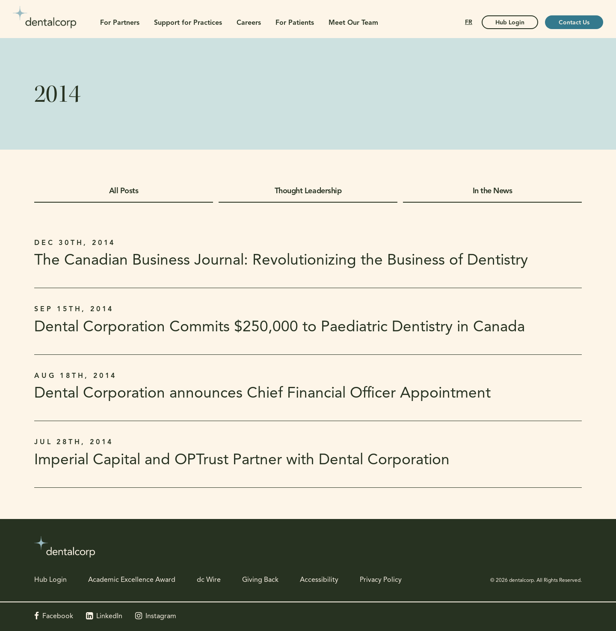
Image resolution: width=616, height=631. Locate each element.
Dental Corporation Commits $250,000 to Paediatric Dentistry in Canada (279, 327)
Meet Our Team (353, 23)
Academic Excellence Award (131, 580)
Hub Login (50, 580)
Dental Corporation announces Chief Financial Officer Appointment (262, 393)
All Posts (124, 191)
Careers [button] (249, 23)
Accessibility (319, 580)
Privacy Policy (381, 580)
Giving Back (260, 580)
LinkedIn (109, 616)
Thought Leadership (308, 191)
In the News (492, 191)
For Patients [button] (294, 23)
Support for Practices (188, 23)
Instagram (160, 616)
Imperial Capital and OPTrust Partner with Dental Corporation (242, 460)
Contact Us (574, 23)
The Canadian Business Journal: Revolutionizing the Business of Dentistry (281, 261)
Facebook (57, 616)
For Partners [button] (119, 23)
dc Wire (209, 580)
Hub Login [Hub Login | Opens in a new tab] (509, 23)
